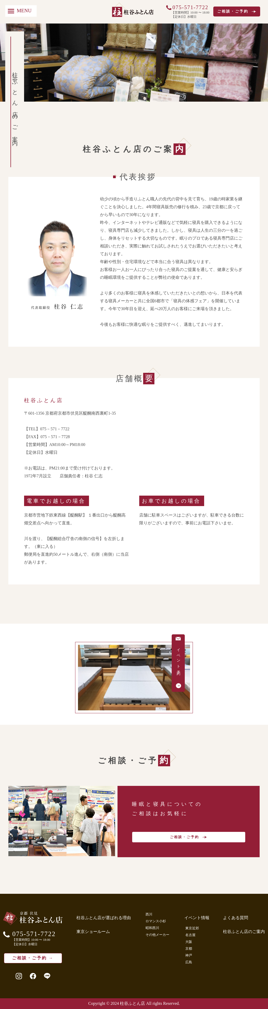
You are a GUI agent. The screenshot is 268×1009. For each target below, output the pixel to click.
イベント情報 (196, 917)
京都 (188, 948)
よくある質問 (235, 917)
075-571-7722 (190, 7)
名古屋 (190, 935)
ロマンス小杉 (156, 921)
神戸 (188, 955)
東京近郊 (192, 928)
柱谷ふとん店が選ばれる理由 (103, 917)
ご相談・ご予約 (236, 11)
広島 (188, 962)
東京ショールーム (93, 931)
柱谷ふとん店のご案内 (244, 931)
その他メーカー (157, 935)
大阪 (188, 942)
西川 (149, 914)
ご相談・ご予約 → (33, 958)
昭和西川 (152, 928)
